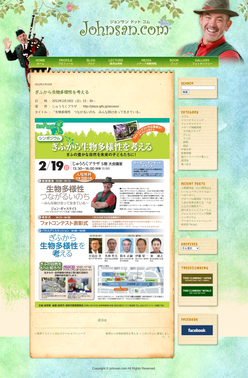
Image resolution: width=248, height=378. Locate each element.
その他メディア (192, 131)
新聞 (185, 142)
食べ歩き (186, 164)
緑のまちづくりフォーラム (196, 209)
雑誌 (185, 145)
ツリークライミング (192, 120)
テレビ (187, 134)
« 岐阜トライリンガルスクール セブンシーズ (60, 333)
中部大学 (186, 149)
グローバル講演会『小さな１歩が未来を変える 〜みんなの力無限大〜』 (196, 202)
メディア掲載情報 (191, 127)
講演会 (102, 320)
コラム (185, 116)
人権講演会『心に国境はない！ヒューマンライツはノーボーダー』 (196, 191)
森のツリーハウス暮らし (195, 156)
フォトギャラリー (191, 123)
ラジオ (187, 138)
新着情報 (186, 153)
